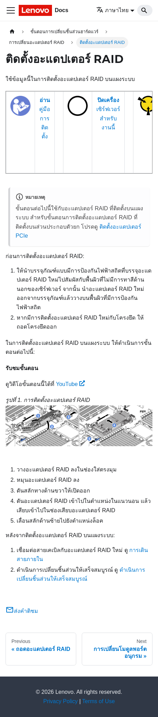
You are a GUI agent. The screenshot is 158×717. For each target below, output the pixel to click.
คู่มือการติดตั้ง (44, 118)
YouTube (70, 384)
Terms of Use (98, 701)
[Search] (144, 10)
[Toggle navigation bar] (11, 10)
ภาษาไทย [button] (112, 10)
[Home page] (12, 31)
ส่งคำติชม (22, 611)
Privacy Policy (60, 701)
